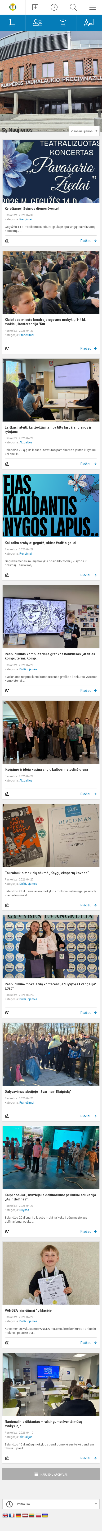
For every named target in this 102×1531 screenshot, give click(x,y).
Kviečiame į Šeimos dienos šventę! (32, 208)
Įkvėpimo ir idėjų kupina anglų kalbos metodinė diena (46, 769)
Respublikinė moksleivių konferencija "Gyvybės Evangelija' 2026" (50, 986)
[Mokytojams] (89, 23)
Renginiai (25, 219)
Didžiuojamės (28, 669)
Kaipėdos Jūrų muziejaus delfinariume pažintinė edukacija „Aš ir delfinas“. (50, 1197)
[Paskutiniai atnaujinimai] (54, 7)
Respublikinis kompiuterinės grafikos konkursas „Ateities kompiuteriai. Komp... (50, 656)
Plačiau (85, 241)
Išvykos (24, 1210)
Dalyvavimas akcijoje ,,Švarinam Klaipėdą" (38, 1091)
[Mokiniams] (63, 23)
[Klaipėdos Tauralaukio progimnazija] (13, 6)
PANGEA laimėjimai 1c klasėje (28, 1310)
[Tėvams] (38, 23)
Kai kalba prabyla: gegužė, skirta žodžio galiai (40, 543)
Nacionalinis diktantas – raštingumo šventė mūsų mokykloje (43, 1424)
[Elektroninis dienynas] (12, 23)
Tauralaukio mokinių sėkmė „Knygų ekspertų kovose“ (47, 873)
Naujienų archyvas (54, 1474)
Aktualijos (25, 442)
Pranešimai (26, 335)
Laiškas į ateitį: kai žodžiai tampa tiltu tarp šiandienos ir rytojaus (48, 430)
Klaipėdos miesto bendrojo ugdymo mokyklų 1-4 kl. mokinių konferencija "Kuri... (45, 322)
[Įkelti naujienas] (35, 7)
